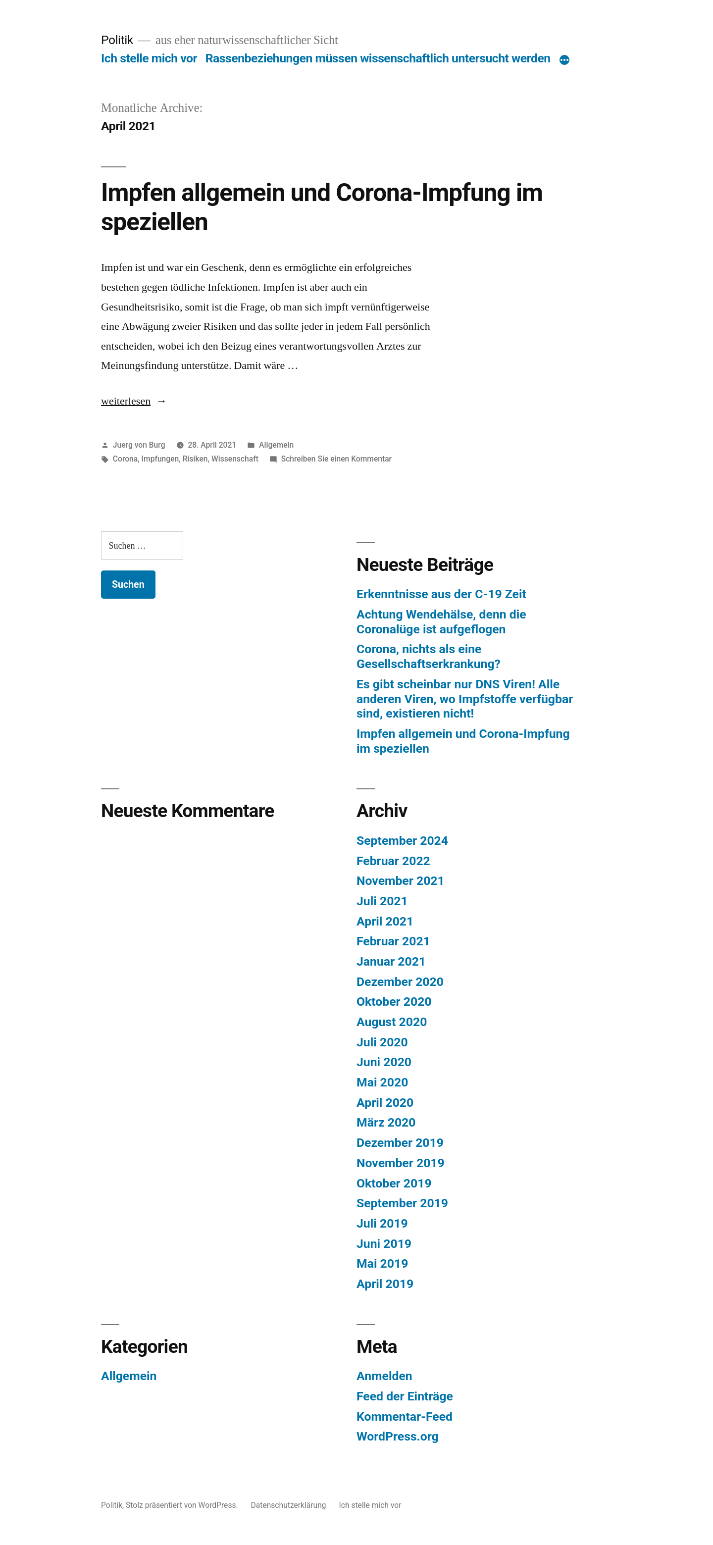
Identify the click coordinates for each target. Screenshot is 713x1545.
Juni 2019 (383, 1243)
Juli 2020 (382, 1042)
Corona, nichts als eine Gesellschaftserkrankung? (428, 656)
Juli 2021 (382, 901)
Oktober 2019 (394, 1183)
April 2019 (384, 1284)
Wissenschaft (234, 459)
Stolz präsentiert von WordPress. (183, 1505)
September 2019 (402, 1203)
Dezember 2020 (400, 982)
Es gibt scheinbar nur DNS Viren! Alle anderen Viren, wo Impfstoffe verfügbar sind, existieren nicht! (464, 699)
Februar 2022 (393, 861)
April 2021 (384, 921)
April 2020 (384, 1102)
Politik (117, 40)
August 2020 (391, 1022)
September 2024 (402, 840)
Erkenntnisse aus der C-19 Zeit (441, 594)
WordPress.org (397, 1436)
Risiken (195, 459)
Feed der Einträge (404, 1396)
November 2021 (400, 881)
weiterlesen (126, 401)
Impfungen (160, 459)
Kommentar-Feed (404, 1416)
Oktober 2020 (394, 1001)
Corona (125, 459)
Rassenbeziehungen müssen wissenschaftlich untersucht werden (378, 58)
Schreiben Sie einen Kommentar (336, 459)
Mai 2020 (382, 1082)
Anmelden (384, 1376)
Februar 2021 (393, 941)
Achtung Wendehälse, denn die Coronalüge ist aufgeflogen (441, 621)
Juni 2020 (383, 1062)
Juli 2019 (382, 1223)
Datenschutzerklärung (288, 1505)
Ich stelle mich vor (149, 58)
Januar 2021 (391, 961)
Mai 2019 (382, 1263)
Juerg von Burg (139, 445)
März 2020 (386, 1122)
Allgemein (276, 445)
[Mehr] (564, 60)
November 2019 (400, 1163)
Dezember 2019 (400, 1142)
